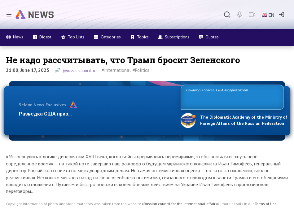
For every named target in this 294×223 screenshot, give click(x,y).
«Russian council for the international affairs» (180, 203)
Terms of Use (266, 203)
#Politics (141, 70)
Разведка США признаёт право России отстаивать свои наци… (95, 114)
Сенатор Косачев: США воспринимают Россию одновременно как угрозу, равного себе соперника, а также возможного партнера (227, 97)
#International (116, 70)
